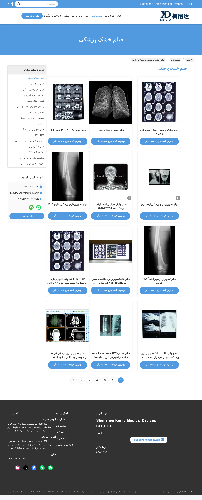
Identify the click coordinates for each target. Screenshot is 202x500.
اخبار (86, 15)
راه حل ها (77, 15)
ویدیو (66, 15)
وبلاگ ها (60, 436)
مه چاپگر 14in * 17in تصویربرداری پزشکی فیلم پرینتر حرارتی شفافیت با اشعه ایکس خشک (159, 361)
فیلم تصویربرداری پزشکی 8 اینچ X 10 (67, 206)
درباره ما (109, 15)
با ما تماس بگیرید (53, 15)
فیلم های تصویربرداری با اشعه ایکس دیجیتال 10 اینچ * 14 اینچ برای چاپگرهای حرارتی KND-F (111, 286)
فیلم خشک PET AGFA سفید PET (68, 131)
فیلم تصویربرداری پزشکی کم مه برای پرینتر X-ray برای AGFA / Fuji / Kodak (67, 361)
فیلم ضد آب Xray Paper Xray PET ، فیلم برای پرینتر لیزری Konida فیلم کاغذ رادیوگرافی (111, 361)
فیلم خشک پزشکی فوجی (110, 131)
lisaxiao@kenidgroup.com (24, 193)
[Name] (18, 4)
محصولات (97, 15)
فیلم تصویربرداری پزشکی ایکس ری (159, 206)
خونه (118, 15)
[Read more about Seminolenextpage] (81, 385)
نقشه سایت (160, 496)
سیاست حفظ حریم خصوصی (181, 496)
